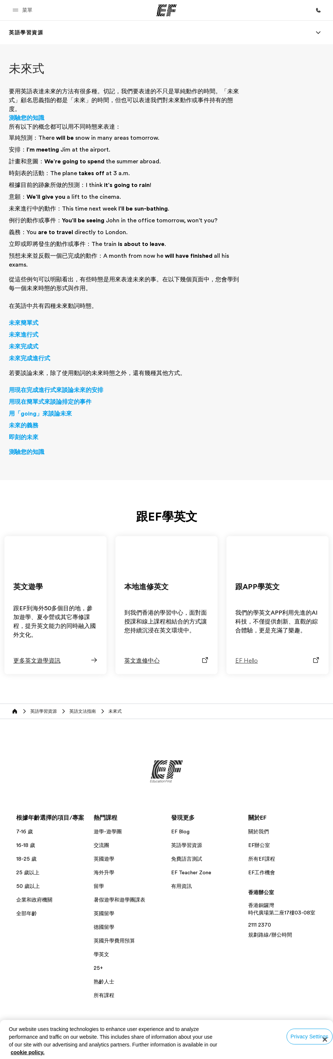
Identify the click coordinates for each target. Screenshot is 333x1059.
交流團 (101, 845)
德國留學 (104, 927)
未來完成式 (23, 346)
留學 (99, 886)
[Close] (325, 1039)
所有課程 (104, 995)
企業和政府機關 (34, 900)
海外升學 (104, 872)
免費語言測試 (186, 859)
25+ (98, 968)
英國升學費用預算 (114, 941)
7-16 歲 (24, 831)
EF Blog (180, 831)
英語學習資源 (186, 845)
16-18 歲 (25, 845)
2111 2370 (259, 925)
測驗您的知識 (26, 118)
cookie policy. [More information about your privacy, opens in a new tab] (28, 1052)
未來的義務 (23, 425)
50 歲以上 (28, 886)
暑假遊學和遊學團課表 (119, 900)
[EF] (166, 10)
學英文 (101, 954)
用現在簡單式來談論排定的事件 (50, 402)
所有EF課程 (261, 859)
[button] (23, 10)
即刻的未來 (23, 437)
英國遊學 (104, 859)
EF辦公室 (259, 845)
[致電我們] (318, 10)
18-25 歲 (26, 859)
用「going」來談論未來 (40, 413)
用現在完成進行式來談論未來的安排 (56, 390)
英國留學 (104, 913)
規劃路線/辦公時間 (270, 935)
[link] (26, 32)
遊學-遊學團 (108, 831)
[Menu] (318, 32)
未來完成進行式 (29, 358)
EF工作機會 (261, 872)
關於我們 (258, 831)
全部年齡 (26, 913)
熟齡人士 (104, 982)
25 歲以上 (27, 872)
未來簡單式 (23, 323)
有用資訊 (181, 886)
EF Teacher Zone (191, 872)
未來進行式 (23, 334)
